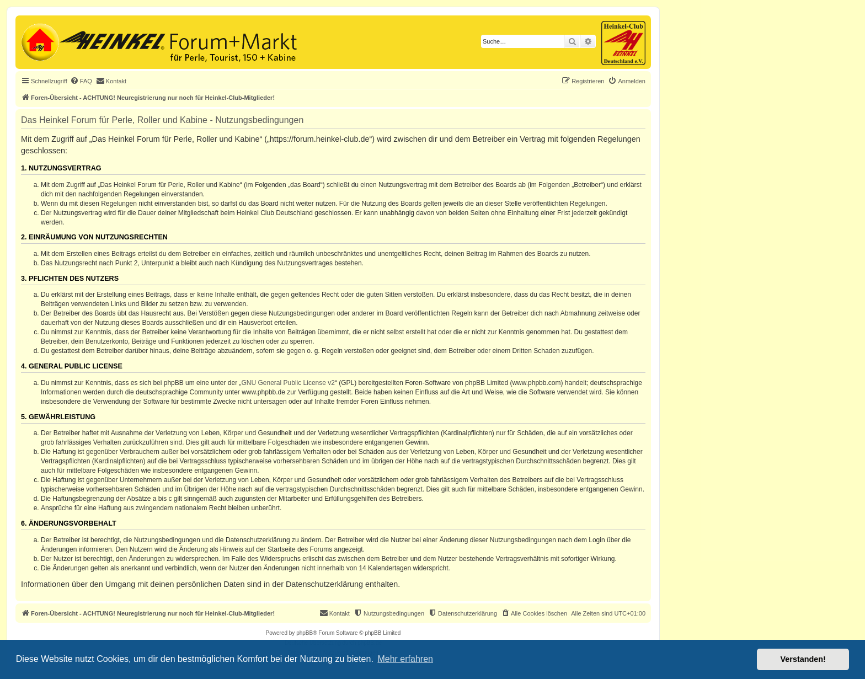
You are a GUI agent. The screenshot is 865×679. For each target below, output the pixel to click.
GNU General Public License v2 (288, 383)
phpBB (304, 633)
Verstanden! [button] (803, 659)
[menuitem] (81, 81)
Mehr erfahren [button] (405, 659)
